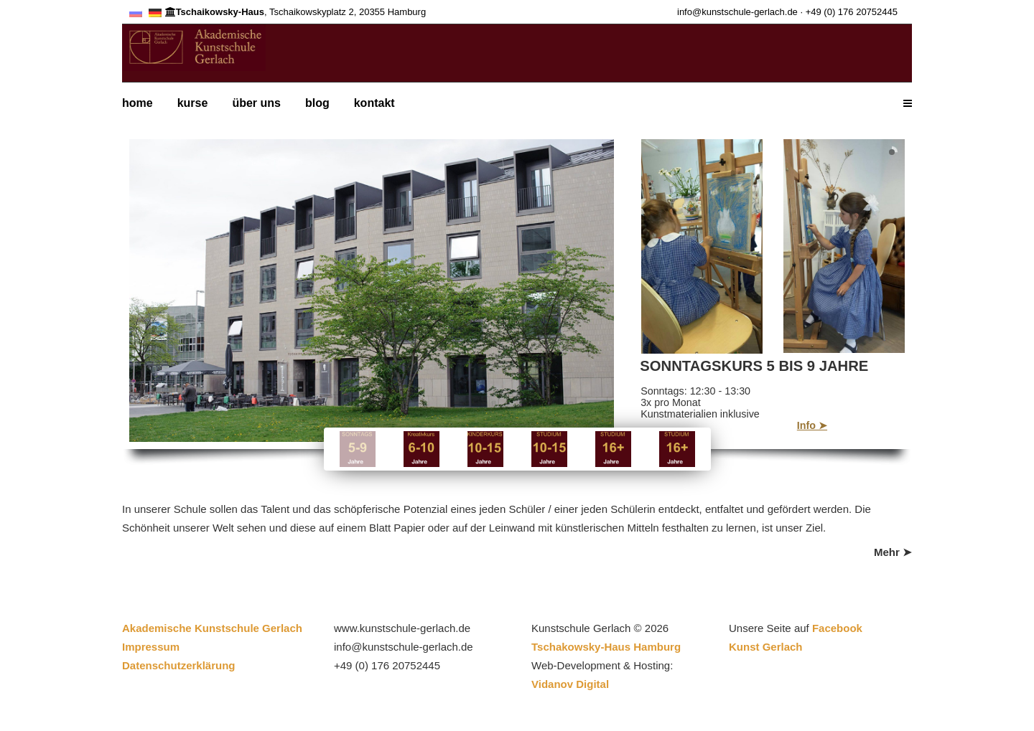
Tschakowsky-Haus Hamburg (606, 647)
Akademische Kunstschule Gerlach (215, 628)
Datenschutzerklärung (179, 665)
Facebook (837, 628)
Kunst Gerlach (766, 647)
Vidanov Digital (570, 684)
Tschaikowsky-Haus (214, 11)
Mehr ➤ (893, 552)
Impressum (151, 647)
